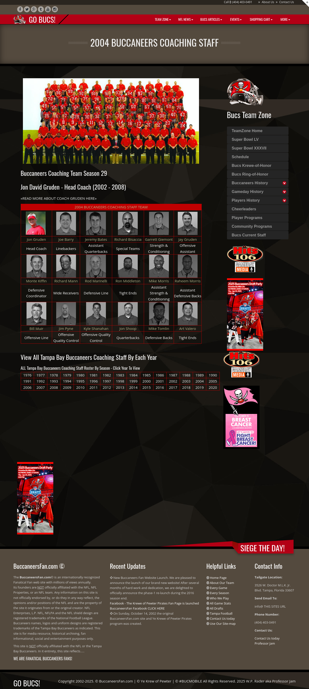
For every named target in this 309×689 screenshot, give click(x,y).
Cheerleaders (244, 209)
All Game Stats (220, 603)
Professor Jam (265, 643)
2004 (199, 381)
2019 (199, 387)
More (285, 19)
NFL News (185, 19)
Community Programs (252, 226)
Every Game (218, 588)
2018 (186, 387)
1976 (27, 375)
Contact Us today (222, 618)
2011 (93, 387)
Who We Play (219, 598)
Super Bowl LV (245, 139)
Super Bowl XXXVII (249, 148)
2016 (160, 387)
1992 (40, 381)
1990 (213, 375)
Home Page (218, 577)
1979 (67, 375)
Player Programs (247, 218)
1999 (133, 381)
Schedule (240, 157)
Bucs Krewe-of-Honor (251, 165)
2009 (67, 387)
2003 (186, 381)
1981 (93, 375)
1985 (147, 375)
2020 (213, 387)
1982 (107, 375)
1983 (120, 375)
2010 (80, 387)
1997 (107, 381)
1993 (54, 381)
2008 (54, 387)
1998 (120, 381)
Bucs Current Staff (249, 235)
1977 (40, 375)
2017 (173, 387)
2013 (120, 387)
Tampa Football (221, 613)
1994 (67, 381)
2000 (147, 381)
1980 (80, 375)
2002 (173, 381)
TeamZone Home (247, 131)
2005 (213, 381)
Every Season (219, 593)
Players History (246, 200)
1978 (54, 375)
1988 (186, 375)
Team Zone (162, 19)
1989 (199, 375)
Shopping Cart (260, 19)
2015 (147, 387)
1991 (27, 381)
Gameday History (248, 192)
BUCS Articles (211, 19)
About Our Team (222, 583)
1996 (93, 381)
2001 (160, 381)
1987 (173, 375)
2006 (27, 387)
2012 (107, 387)
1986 (160, 375)
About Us (268, 2)
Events (235, 19)
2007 (40, 387)
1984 (133, 375)
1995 (80, 381)
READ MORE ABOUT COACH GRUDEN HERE (58, 198)
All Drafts (216, 608)
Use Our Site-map (223, 623)
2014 (133, 387)
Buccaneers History (250, 183)
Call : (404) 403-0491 (238, 2)
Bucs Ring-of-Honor (250, 174)
